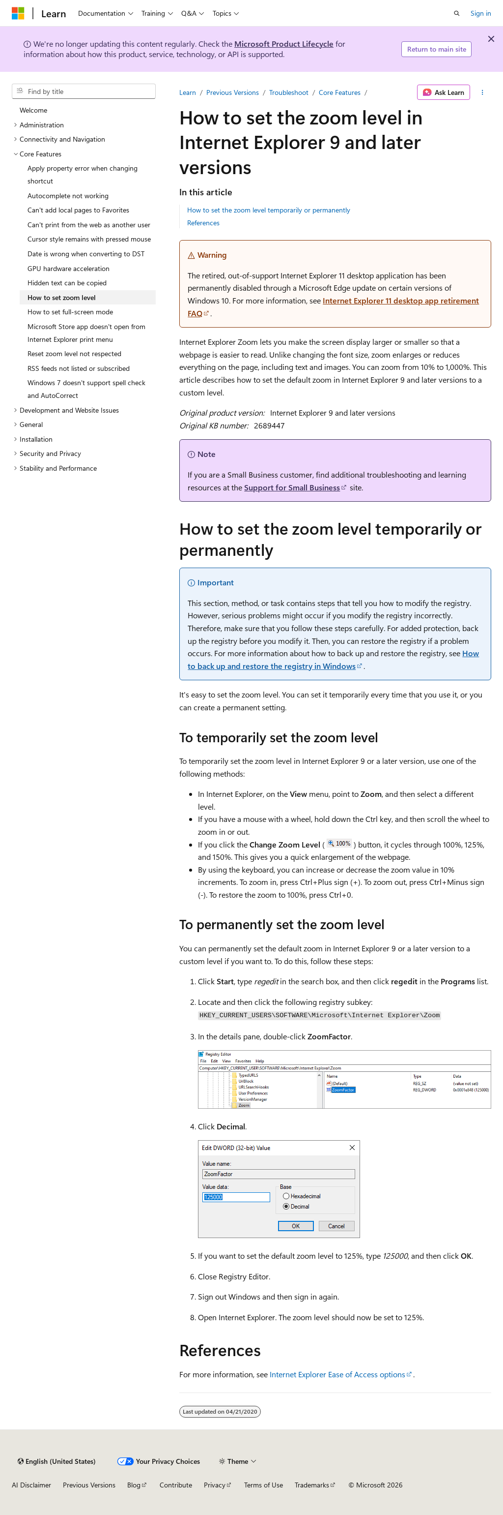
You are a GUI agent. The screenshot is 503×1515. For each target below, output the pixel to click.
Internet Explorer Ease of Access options (337, 1374)
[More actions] (482, 92)
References (203, 222)
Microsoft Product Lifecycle (284, 43)
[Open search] (457, 13)
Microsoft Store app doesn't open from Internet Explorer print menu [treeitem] (86, 333)
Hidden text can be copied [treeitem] (67, 282)
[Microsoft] (18, 13)
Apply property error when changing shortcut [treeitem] (83, 174)
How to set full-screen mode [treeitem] (70, 311)
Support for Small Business (292, 487)
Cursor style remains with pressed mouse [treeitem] (89, 238)
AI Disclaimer (31, 1484)
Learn (187, 92)
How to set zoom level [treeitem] (62, 297)
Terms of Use (263, 1484)
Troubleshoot (288, 92)
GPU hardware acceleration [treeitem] (69, 268)
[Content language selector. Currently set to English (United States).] (57, 1461)
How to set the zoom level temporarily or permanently (268, 209)
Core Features (340, 92)
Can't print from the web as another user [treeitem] (89, 224)
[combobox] (84, 91)
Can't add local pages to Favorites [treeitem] (78, 209)
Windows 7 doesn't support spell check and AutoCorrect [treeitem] (86, 389)
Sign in (481, 13)
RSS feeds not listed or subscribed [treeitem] (79, 368)
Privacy (214, 1484)
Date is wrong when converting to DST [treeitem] (86, 253)
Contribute (176, 1484)
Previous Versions (232, 92)
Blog (133, 1484)
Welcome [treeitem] (33, 110)
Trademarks (312, 1484)
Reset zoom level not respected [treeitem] (74, 353)
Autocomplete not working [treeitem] (68, 195)
